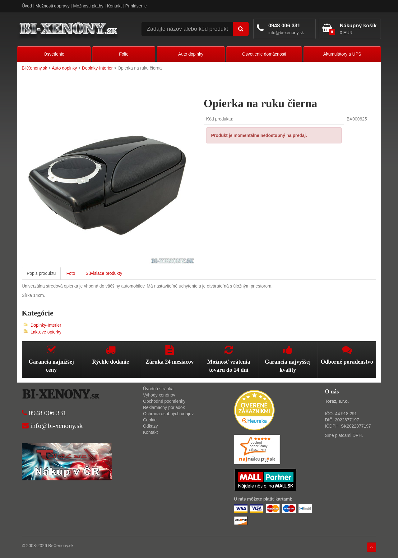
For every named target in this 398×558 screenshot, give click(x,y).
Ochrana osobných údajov (168, 413)
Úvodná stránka (158, 388)
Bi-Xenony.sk (34, 68)
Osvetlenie (54, 54)
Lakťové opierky (45, 331)
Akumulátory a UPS (342, 54)
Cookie (150, 419)
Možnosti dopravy (52, 5)
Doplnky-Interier (97, 68)
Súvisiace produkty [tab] (104, 273)
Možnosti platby (88, 5)
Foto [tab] (70, 273)
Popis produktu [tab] (41, 273)
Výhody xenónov (159, 394)
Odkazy (150, 426)
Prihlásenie (136, 5)
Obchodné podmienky (164, 401)
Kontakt (114, 5)
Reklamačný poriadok (164, 407)
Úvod (27, 5)
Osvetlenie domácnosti (264, 54)
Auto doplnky (190, 54)
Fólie (123, 54)
